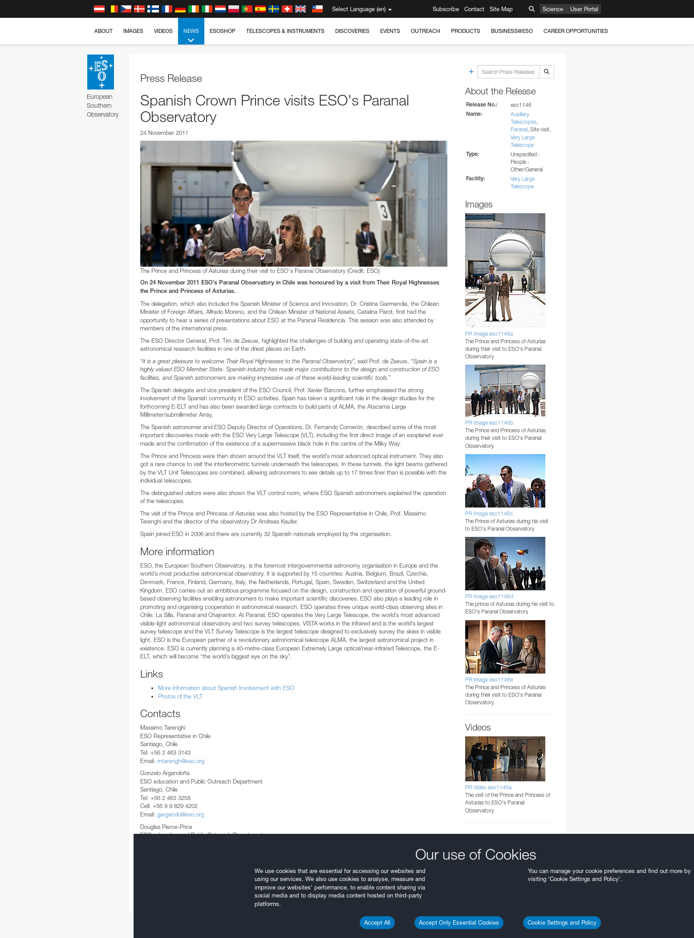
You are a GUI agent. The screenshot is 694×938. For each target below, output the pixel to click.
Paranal (519, 129)
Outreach (425, 31)
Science (553, 8)
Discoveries (352, 31)
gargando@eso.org (180, 814)
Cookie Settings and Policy (562, 922)
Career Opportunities (576, 31)
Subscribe (446, 8)
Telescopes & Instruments (285, 31)
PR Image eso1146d (489, 596)
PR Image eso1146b (489, 422)
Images (133, 31)
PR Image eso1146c (489, 513)
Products (465, 31)
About (103, 31)
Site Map (501, 8)
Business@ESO (512, 31)
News (191, 36)
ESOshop (222, 31)
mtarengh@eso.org (180, 760)
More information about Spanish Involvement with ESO (226, 687)
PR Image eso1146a (489, 333)
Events (390, 31)
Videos (163, 31)
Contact (474, 8)
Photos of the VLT (180, 696)
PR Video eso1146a (488, 787)
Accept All (377, 922)
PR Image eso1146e (489, 679)
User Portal (584, 8)
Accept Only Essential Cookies (459, 922)
